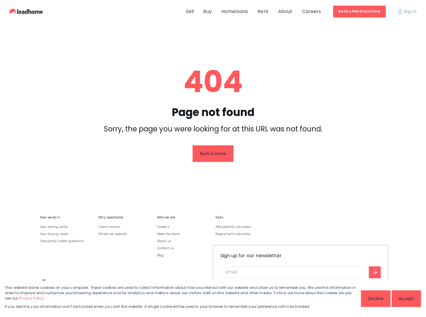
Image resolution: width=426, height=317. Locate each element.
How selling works (54, 227)
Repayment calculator (233, 234)
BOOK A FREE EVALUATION (359, 11)
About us (164, 241)
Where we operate (113, 234)
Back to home (213, 153)
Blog (160, 255)
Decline (375, 299)
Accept (406, 299)
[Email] (295, 272)
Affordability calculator (233, 227)
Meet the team (168, 234)
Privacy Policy (31, 298)
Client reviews (109, 227)
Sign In (407, 12)
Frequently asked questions (62, 241)
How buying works (54, 234)
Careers (163, 227)
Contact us (166, 248)
